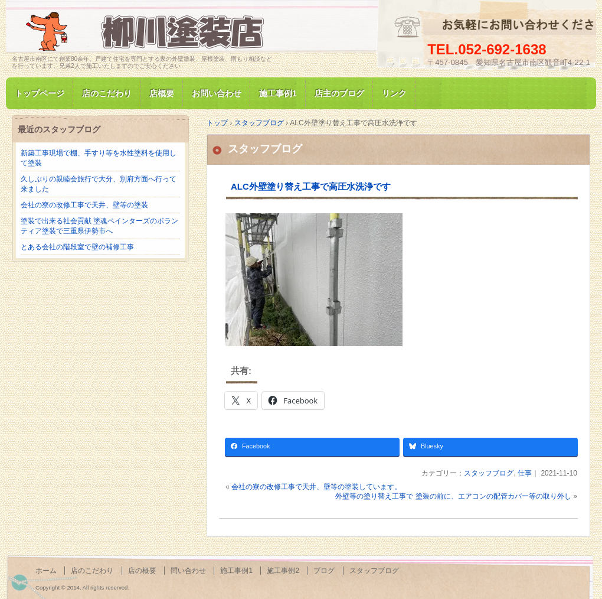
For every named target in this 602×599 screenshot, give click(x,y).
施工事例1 (278, 93)
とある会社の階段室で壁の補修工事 (77, 247)
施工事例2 (283, 571)
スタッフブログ (265, 149)
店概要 (161, 93)
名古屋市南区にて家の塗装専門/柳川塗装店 (147, 31)
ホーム (46, 571)
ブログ (324, 571)
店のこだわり (107, 93)
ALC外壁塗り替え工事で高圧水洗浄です (311, 186)
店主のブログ (339, 93)
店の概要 (142, 571)
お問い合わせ (216, 93)
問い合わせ (188, 571)
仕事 (525, 473)
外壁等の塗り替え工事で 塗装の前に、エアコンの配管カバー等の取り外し (453, 496)
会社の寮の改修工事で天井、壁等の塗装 (84, 205)
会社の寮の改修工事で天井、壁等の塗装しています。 (316, 487)
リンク (394, 93)
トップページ (39, 93)
